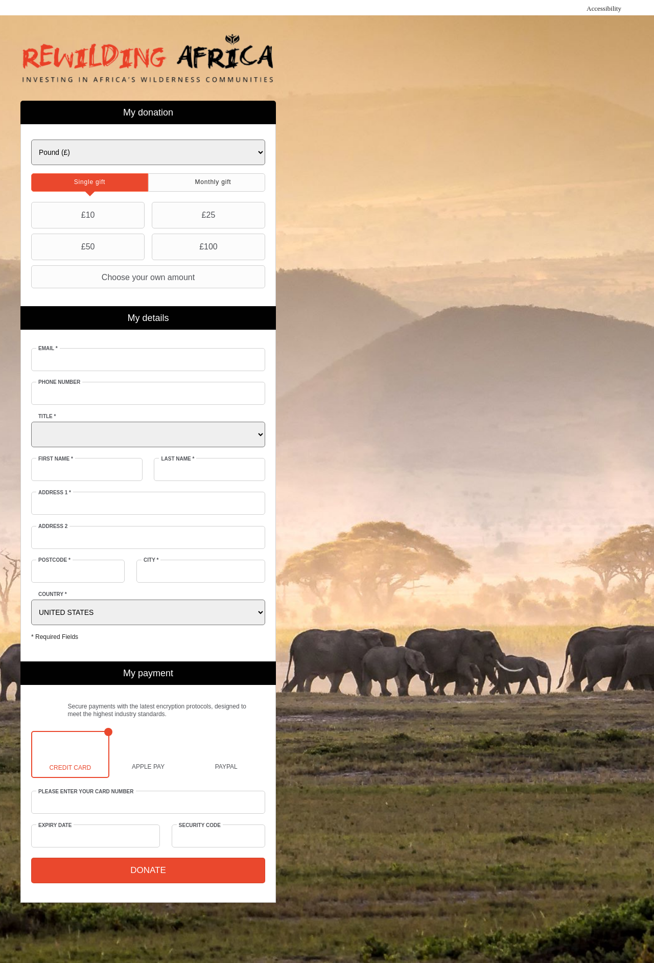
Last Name (177, 459)
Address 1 (54, 492)
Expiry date (55, 825)
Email (48, 348)
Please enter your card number (86, 791)
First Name (55, 459)
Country (52, 594)
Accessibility (604, 8)
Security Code (200, 825)
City (151, 560)
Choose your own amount (114, 277)
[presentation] (90, 182)
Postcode (54, 560)
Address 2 (52, 526)
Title (47, 416)
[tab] (89, 182)
